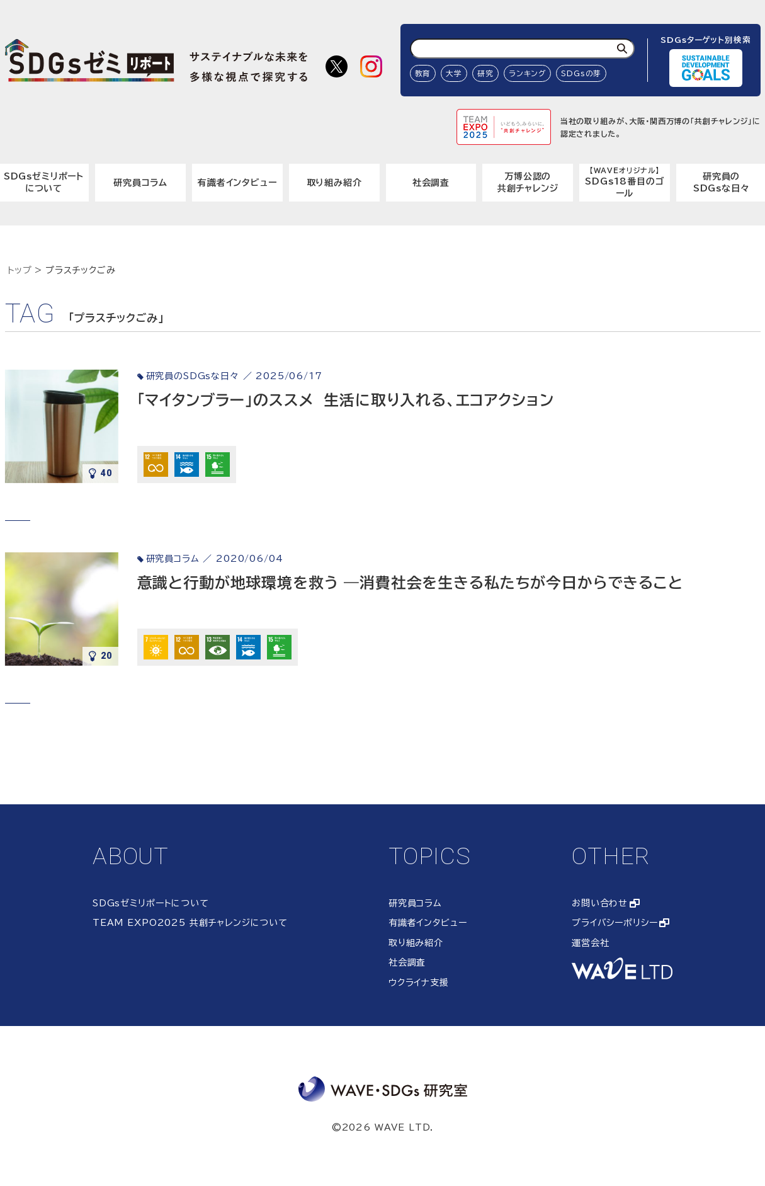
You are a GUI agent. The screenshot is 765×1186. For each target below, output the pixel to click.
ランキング (527, 73)
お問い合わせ (600, 903)
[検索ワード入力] (522, 48)
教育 (423, 73)
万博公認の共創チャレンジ (527, 182)
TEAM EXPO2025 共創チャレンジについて (190, 922)
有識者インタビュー (237, 182)
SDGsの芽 (581, 73)
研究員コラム (140, 182)
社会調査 (431, 182)
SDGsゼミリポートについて (151, 903)
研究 (485, 73)
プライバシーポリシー (614, 922)
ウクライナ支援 (418, 982)
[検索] (622, 48)
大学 (454, 73)
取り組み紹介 (334, 182)
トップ (20, 270)
